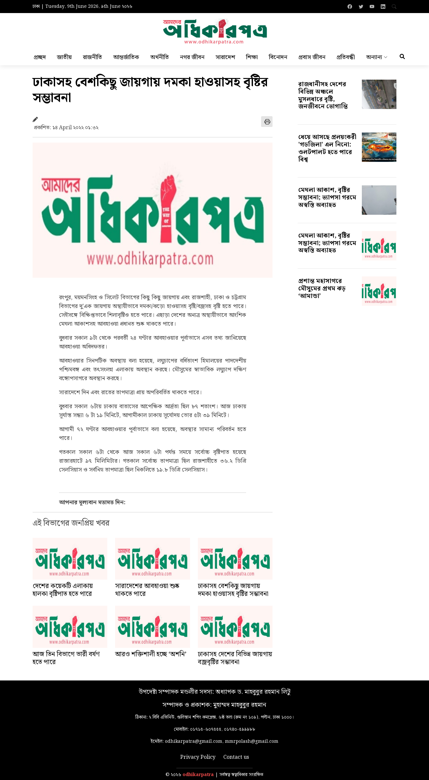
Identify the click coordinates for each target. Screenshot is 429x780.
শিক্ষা (252, 57)
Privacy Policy (197, 757)
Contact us (236, 757)
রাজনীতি (92, 57)
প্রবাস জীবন (311, 57)
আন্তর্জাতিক (126, 57)
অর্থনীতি (159, 57)
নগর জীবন (192, 57)
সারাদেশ (225, 57)
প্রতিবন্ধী (345, 57)
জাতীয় (64, 57)
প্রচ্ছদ (40, 57)
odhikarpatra (198, 775)
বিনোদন (278, 57)
